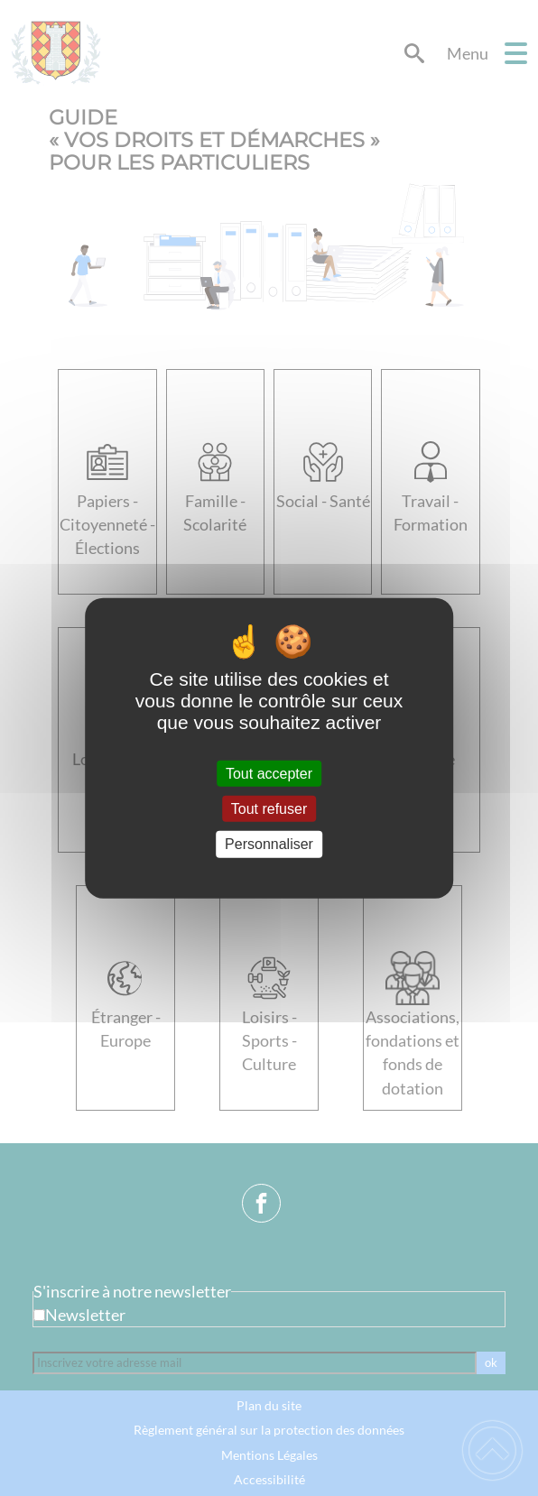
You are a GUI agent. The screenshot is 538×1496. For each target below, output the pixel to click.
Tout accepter (269, 773)
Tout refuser (269, 809)
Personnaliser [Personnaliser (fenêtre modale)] (269, 844)
